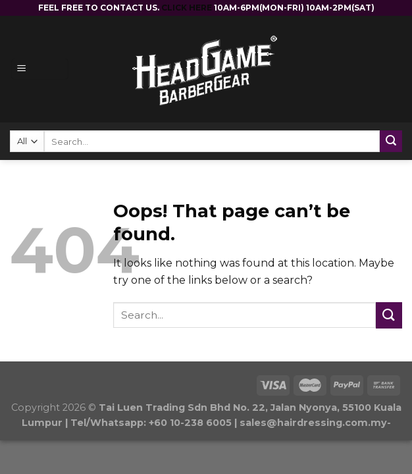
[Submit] (389, 315)
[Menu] (39, 69)
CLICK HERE (187, 8)
